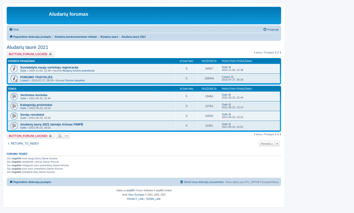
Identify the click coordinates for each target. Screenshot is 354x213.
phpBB (130, 190)
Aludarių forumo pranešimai (78, 70)
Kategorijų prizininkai (36, 105)
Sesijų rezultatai (32, 114)
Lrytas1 (24, 80)
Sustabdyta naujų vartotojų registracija (49, 67)
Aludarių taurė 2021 (27, 47)
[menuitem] (14, 29)
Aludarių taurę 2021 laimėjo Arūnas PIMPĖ (51, 124)
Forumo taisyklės (75, 80)
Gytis (23, 70)
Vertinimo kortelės (33, 95)
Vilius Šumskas (136, 194)
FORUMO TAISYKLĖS (36, 77)
